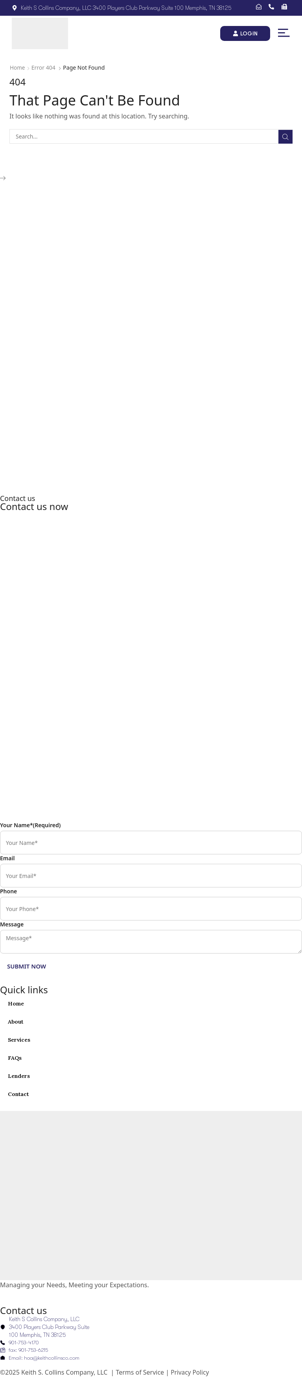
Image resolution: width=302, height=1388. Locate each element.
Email (7, 858)
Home (18, 67)
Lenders (19, 1075)
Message (12, 924)
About (16, 1021)
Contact (18, 1094)
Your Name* (30, 825)
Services (19, 1039)
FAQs (15, 1057)
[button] (284, 33)
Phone (8, 891)
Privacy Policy (190, 1373)
